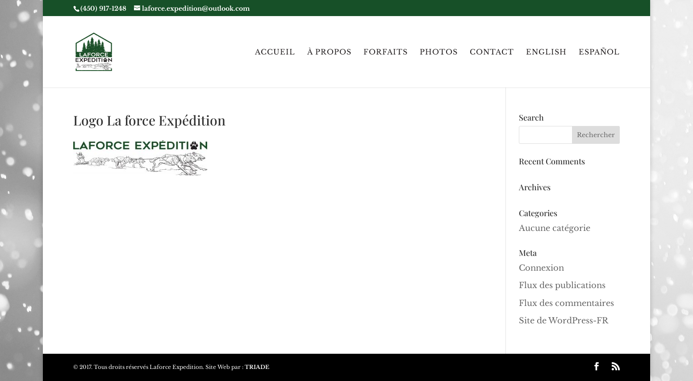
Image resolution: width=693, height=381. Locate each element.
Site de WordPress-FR (563, 321)
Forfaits (385, 52)
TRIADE (257, 367)
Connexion (541, 268)
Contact (492, 52)
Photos (439, 52)
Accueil (275, 52)
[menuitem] (546, 68)
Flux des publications (562, 285)
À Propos (329, 52)
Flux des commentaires (566, 303)
